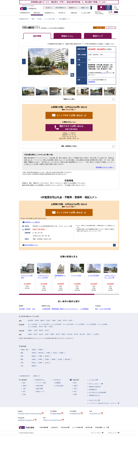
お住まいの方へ (94, 400)
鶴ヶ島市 (82, 334)
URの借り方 (57, 380)
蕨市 (45, 326)
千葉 (24, 388)
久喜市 (48, 320)
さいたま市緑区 (32, 326)
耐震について (40, 391)
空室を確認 (99, 27)
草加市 (37, 320)
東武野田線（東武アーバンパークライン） (65, 309)
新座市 (64, 334)
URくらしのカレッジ (96, 384)
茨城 (24, 394)
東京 (24, 383)
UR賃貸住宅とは (40, 380)
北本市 (47, 330)
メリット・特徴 (41, 383)
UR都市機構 (43, 427)
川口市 (41, 326)
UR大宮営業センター (31, 245)
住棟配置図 (91, 82)
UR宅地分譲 (65, 427)
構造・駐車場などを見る (69, 146)
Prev (24, 61)
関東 (33, 19)
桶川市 (41, 330)
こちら (104, 73)
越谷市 (42, 320)
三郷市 (59, 320)
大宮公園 (22, 309)
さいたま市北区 (32, 324)
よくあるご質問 (93, 380)
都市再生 (88, 427)
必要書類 (58, 383)
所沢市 (35, 334)
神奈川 (25, 385)
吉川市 (70, 320)
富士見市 (69, 334)
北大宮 (28, 309)
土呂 (33, 309)
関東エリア (37, 376)
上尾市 (35, 330)
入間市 (47, 334)
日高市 (89, 334)
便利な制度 (39, 385)
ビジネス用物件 (77, 427)
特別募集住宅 (93, 389)
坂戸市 (76, 334)
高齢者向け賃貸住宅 (95, 386)
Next (72, 61)
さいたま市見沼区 (56, 324)
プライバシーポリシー (97, 432)
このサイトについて (113, 432)
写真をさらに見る (69, 99)
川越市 (30, 334)
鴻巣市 (30, 330)
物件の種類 (39, 388)
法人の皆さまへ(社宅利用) (97, 392)
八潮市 (54, 320)
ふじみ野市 (95, 334)
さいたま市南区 (102, 324)
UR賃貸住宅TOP (24, 19)
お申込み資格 (59, 385)
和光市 (58, 334)
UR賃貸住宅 (54, 427)
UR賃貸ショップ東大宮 (32, 222)
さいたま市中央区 (68, 324)
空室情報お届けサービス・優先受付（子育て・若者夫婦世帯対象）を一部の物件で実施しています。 (69, 2)
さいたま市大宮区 (49, 19)
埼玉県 (39, 19)
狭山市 (41, 334)
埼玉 (96, 309)
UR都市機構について (102, 427)
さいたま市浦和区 (91, 324)
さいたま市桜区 (79, 324)
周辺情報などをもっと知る (104, 167)
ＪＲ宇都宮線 (84, 309)
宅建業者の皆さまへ (95, 395)
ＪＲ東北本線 (46, 309)
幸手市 (65, 320)
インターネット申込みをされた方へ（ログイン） (104, 403)
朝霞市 (52, 334)
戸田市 (51, 326)
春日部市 (30, 320)
